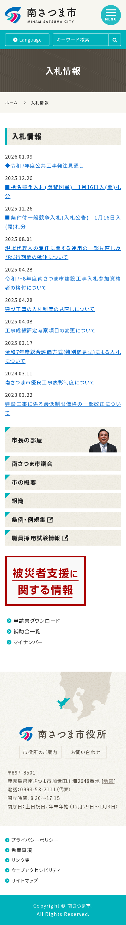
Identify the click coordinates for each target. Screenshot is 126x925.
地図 (108, 781)
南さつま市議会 (32, 463)
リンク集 (17, 860)
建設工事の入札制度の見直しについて (50, 308)
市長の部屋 (27, 440)
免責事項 (18, 850)
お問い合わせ (85, 752)
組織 (18, 500)
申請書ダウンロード (33, 620)
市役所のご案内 (40, 752)
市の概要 (24, 482)
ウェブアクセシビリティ (33, 870)
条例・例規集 (32, 519)
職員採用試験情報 (40, 538)
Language (27, 39)
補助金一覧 (24, 631)
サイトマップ (21, 880)
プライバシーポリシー (31, 840)
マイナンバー (25, 641)
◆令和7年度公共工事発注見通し (44, 165)
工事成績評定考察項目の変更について (50, 330)
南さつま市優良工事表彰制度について (50, 382)
